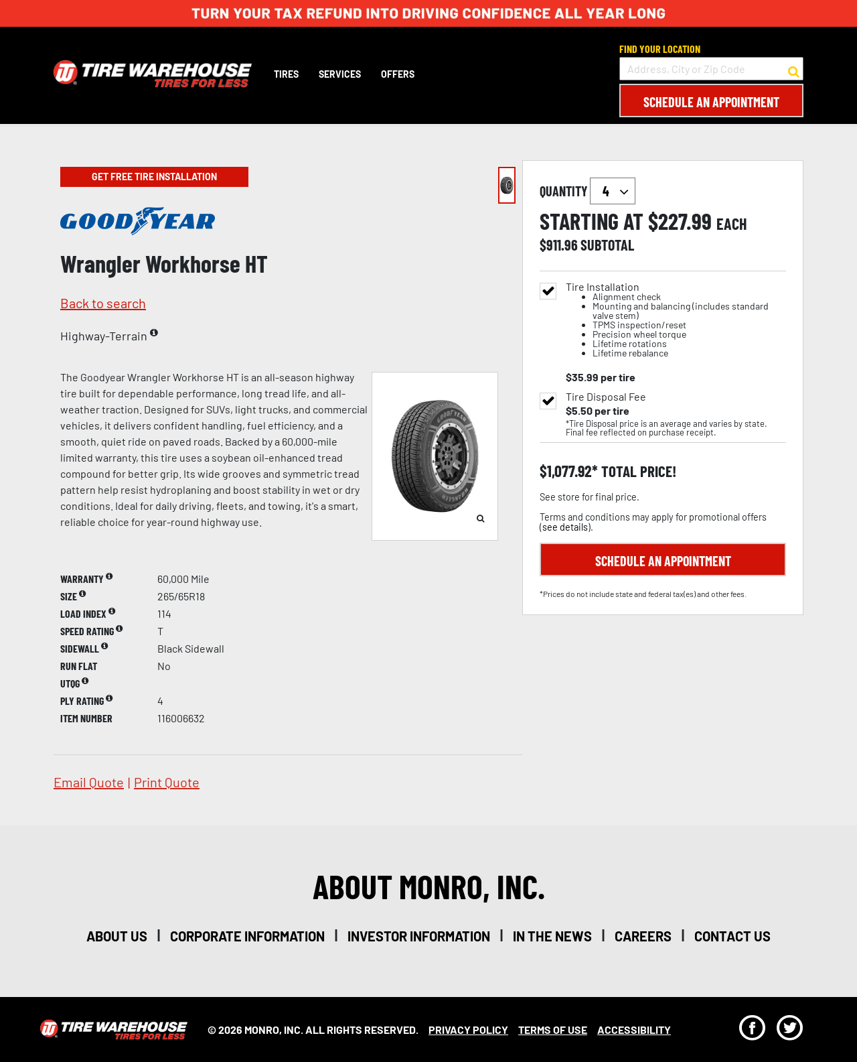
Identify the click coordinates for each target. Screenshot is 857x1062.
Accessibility (634, 1029)
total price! (637, 471)
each (731, 224)
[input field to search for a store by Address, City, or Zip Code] (711, 68)
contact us (732, 936)
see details (565, 527)
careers (643, 936)
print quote (167, 782)
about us (116, 936)
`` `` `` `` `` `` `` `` (612, 191)
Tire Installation (676, 319)
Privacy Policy (468, 1029)
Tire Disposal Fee (606, 396)
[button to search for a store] (793, 69)
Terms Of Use (552, 1029)
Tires (286, 74)
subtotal (607, 244)
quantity (587, 191)
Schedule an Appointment (711, 102)
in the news (552, 936)
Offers (397, 74)
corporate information (247, 936)
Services (340, 74)
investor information (418, 936)
